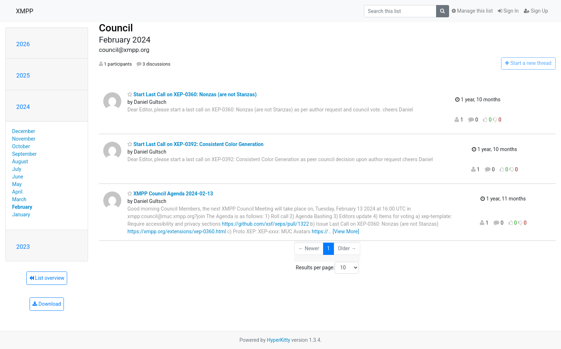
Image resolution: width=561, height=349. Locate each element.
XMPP (24, 11)
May (17, 184)
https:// (320, 231)
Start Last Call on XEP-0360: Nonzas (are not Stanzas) (192, 94)
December (23, 131)
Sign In (508, 11)
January (21, 214)
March (19, 199)
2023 (23, 246)
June (17, 177)
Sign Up (536, 11)
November (23, 139)
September (24, 154)
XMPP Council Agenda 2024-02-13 (170, 193)
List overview (47, 278)
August (20, 161)
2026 (23, 44)
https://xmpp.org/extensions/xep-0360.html (176, 231)
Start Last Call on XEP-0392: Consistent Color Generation (195, 144)
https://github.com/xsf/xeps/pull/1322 (265, 224)
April (17, 192)
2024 (23, 106)
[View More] (346, 231)
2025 (23, 75)
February (22, 207)
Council (116, 28)
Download (46, 304)
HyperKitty (278, 340)
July (16, 169)
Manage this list (472, 11)
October (21, 146)
